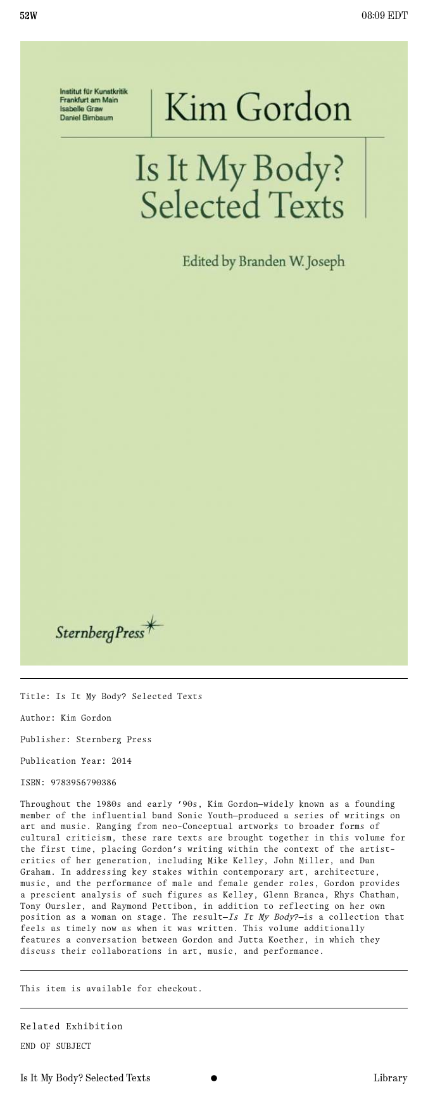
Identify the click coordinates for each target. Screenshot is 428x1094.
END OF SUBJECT (55, 1047)
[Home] (28, 15)
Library (391, 1078)
